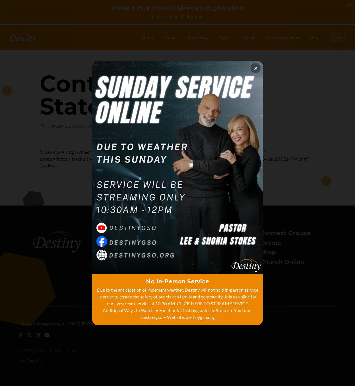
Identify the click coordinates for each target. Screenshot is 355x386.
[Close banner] (256, 68)
